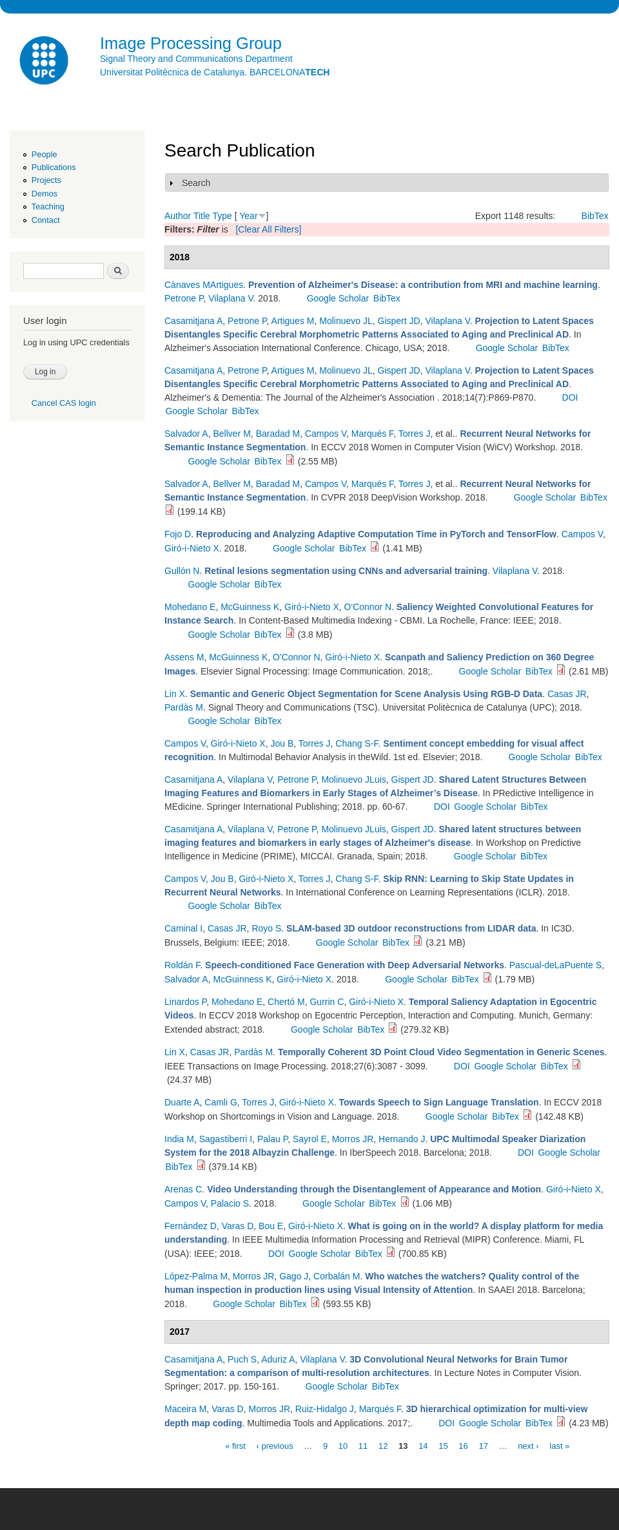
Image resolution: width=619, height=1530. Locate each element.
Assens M (184, 657)
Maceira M (185, 1409)
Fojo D (177, 534)
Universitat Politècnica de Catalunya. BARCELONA (214, 72)
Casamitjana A (193, 321)
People (44, 154)
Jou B (281, 743)
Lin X (174, 694)
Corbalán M (336, 1276)
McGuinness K (250, 607)
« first (235, 1445)
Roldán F (182, 965)
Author (177, 216)
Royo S (266, 928)
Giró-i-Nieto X (191, 548)
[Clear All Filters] (268, 229)
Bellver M (232, 433)
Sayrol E (310, 1139)
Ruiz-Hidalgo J (324, 1409)
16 (462, 1445)
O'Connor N (367, 607)
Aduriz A (278, 1359)
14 (422, 1445)
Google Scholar (338, 298)
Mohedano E (189, 607)
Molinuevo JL (346, 321)
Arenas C (183, 1189)
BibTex (595, 216)
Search (196, 183)
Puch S (242, 1359)
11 (363, 1445)
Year (248, 216)
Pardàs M (183, 707)
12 (383, 1445)
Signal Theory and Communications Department (196, 58)
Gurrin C (327, 1002)
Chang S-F (356, 743)
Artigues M (293, 321)
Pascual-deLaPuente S (555, 965)
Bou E (271, 1226)
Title (201, 216)
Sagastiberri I (225, 1139)
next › (528, 1445)
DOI (570, 397)
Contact (46, 220)
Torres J (414, 433)
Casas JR (567, 694)
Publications (54, 167)
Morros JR (353, 1139)
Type (221, 216)
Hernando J (401, 1139)
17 (482, 1445)
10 (343, 1445)
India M (179, 1139)
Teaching (48, 206)
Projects (46, 180)
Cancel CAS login (64, 403)
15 (442, 1445)
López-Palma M (196, 1276)
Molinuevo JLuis (353, 779)
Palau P (272, 1139)
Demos (44, 193)
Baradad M (278, 433)
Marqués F (372, 433)
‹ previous (275, 1445)
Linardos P (185, 1002)
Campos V (325, 433)
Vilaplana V (230, 298)
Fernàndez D (190, 1226)
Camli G (220, 1102)
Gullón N (181, 571)
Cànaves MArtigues (203, 285)
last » (559, 1445)
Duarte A (181, 1102)
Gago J (293, 1276)
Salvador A (186, 433)
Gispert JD (399, 321)
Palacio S (230, 1203)
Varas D (238, 1226)
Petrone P (183, 298)
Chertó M (286, 1002)
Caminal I (183, 928)
